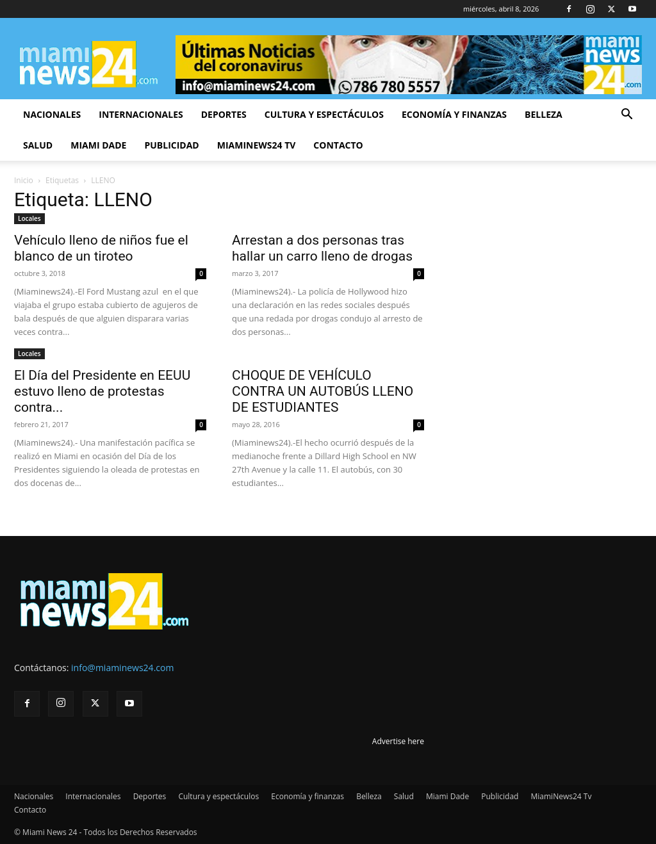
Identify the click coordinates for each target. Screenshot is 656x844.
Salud (38, 145)
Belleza (543, 114)
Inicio (23, 180)
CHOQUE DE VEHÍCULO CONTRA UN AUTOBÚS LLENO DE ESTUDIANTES (322, 391)
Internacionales (141, 114)
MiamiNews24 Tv (256, 145)
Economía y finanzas (454, 114)
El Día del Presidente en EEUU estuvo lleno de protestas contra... (102, 391)
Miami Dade (98, 145)
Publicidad (171, 145)
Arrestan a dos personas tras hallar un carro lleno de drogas (322, 248)
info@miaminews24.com (122, 667)
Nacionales (52, 114)
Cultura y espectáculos (324, 114)
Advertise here (398, 741)
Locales (29, 218)
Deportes (224, 114)
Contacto (338, 145)
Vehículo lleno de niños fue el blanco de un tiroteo (101, 248)
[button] (626, 116)
